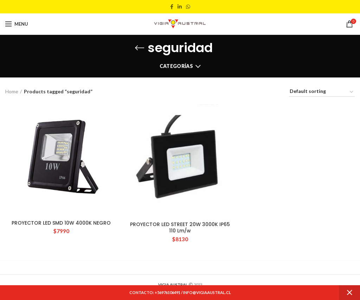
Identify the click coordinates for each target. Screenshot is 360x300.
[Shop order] (322, 92)
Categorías (176, 66)
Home (11, 91)
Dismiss (349, 292)
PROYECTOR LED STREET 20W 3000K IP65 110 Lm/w (180, 227)
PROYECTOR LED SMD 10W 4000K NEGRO (61, 223)
